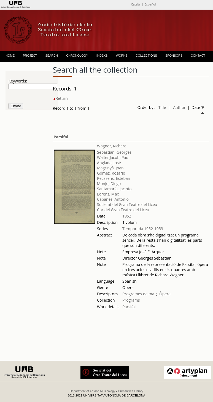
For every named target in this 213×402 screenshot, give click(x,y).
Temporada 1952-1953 (142, 228)
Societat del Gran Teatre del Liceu (127, 204)
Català (135, 4)
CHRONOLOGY (77, 55)
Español (150, 4)
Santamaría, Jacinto (114, 188)
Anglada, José (109, 162)
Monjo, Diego (109, 183)
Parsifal (61, 136)
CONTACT (198, 55)
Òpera (165, 293)
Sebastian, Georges (114, 152)
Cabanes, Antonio (113, 199)
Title (162, 107)
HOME (10, 55)
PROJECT (30, 55)
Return (60, 98)
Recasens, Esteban (113, 178)
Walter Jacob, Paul (113, 157)
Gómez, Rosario (111, 173)
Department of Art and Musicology (92, 391)
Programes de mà (138, 293)
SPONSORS (173, 55)
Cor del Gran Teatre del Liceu (123, 209)
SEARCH (51, 55)
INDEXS (102, 55)
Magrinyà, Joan (110, 167)
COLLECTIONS (146, 55)
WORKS (122, 55)
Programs (131, 300)
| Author (177, 107)
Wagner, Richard (111, 145)
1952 (126, 216)
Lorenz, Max (108, 194)
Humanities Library (130, 391)
